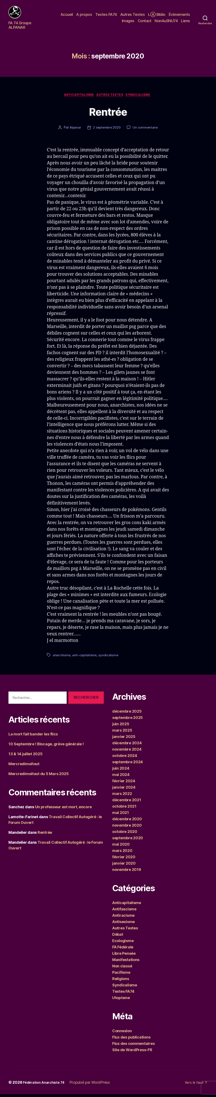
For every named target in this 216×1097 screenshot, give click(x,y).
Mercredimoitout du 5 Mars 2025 (38, 776)
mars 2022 (122, 796)
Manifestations (125, 962)
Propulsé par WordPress (94, 1085)
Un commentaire (146, 130)
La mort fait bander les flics (33, 737)
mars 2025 (122, 733)
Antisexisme (123, 924)
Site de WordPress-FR (132, 1052)
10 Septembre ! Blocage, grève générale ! (46, 747)
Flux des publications (131, 1040)
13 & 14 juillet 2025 (25, 757)
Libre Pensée (124, 956)
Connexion (122, 1033)
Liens (185, 22)
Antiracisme (123, 918)
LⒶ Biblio (156, 15)
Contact (144, 22)
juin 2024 (120, 771)
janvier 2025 (123, 739)
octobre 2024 (124, 758)
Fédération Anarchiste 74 (46, 1085)
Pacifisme (121, 975)
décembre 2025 (127, 714)
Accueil (67, 15)
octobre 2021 (124, 809)
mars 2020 (122, 853)
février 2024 (123, 783)
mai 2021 (120, 815)
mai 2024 (121, 777)
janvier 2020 (124, 866)
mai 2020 (121, 847)
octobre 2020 (124, 834)
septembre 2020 (127, 840)
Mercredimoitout (23, 767)
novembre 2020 (127, 828)
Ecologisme (123, 943)
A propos (84, 15)
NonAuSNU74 (166, 22)
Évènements (179, 15)
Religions (120, 981)
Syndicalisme (142, 97)
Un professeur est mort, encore (63, 810)
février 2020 (123, 859)
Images (128, 22)
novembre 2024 (127, 752)
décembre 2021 (126, 802)
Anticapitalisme (77, 97)
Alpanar (74, 130)
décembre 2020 (127, 821)
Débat (117, 937)
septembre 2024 (127, 764)
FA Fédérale (122, 950)
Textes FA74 (106, 15)
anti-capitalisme (84, 658)
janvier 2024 (123, 790)
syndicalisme (109, 658)
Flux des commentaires (133, 1046)
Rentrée (108, 115)
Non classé (122, 969)
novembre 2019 (126, 872)
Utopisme (121, 1000)
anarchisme (61, 658)
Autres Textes (132, 15)
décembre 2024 (127, 745)
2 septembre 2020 (107, 130)
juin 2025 (120, 726)
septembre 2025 (127, 720)
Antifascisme (124, 912)
